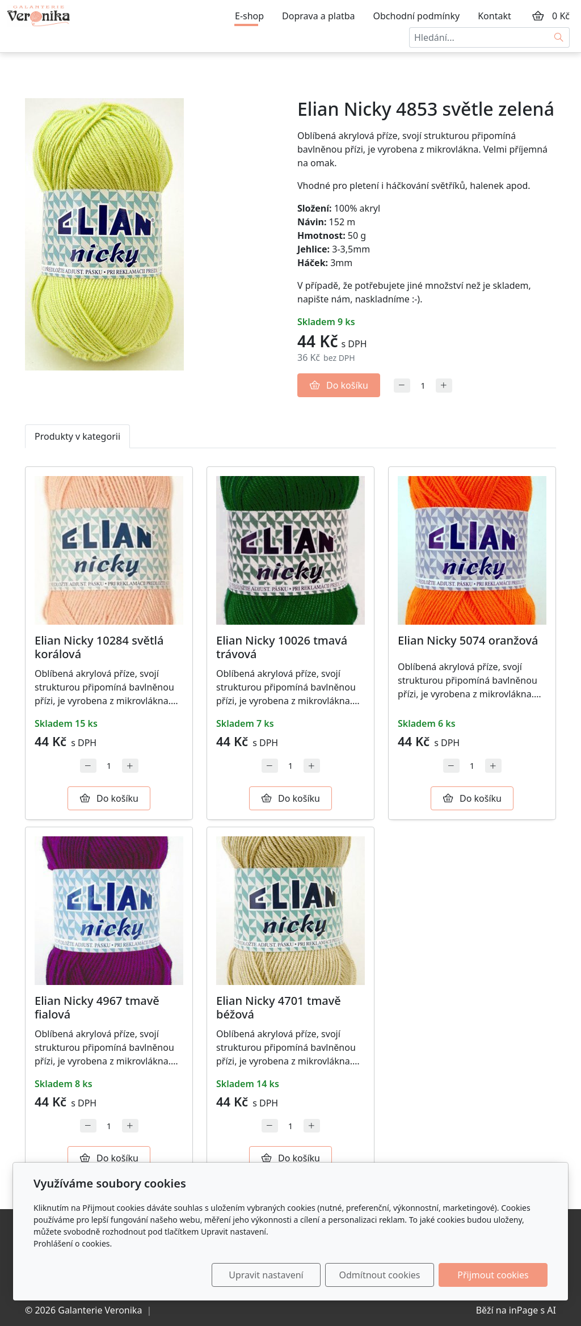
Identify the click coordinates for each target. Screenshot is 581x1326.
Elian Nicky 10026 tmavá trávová (281, 647)
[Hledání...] (479, 37)
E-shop (249, 16)
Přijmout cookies (492, 1275)
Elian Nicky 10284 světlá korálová (99, 647)
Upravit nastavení (266, 1275)
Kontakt (494, 16)
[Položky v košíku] (537, 16)
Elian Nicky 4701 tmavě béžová (278, 1007)
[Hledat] (559, 37)
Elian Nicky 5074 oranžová (468, 640)
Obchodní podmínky (416, 16)
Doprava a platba (318, 16)
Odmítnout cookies (379, 1275)
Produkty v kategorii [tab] (77, 436)
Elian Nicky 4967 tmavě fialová (97, 1007)
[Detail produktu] (109, 550)
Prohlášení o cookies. (72, 1243)
